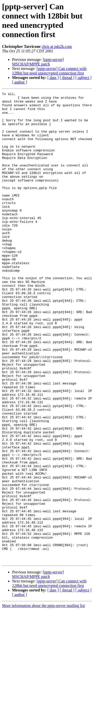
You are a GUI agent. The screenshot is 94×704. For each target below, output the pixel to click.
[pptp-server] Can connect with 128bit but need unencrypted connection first (49, 70)
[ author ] (19, 82)
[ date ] (53, 77)
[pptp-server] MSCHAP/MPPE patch (38, 61)
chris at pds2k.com (57, 46)
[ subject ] (83, 77)
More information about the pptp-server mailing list (43, 699)
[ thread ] (67, 77)
